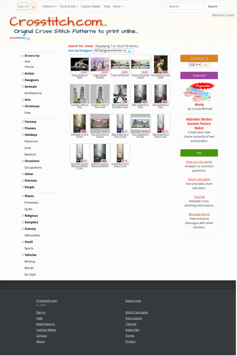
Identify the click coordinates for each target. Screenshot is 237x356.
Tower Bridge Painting (100, 76)
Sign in (22, 6)
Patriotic (31, 181)
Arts (28, 100)
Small (29, 242)
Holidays (31, 135)
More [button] (116, 6)
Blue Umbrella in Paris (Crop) (120, 135)
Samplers (31, 222)
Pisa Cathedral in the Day (140, 135)
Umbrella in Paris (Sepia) (79, 135)
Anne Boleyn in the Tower (160, 76)
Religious (31, 216)
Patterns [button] (48, 6)
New (27, 61)
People (29, 187)
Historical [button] (31, 141)
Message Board (199, 214)
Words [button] (29, 268)
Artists (29, 73)
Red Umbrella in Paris (161, 105)
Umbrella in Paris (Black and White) (100, 164)
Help (107, 6)
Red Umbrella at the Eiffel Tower (120, 105)
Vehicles (30, 255)
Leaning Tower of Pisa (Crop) (100, 105)
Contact (41, 336)
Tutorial (199, 197)
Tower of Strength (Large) (140, 76)
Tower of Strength (120, 75)
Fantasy (30, 122)
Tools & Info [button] (68, 6)
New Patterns (45, 324)
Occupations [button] (33, 167)
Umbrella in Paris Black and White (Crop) (79, 166)
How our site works (199, 162)
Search (212, 6)
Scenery (30, 229)
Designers (32, 80)
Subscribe (132, 330)
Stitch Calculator (199, 179)
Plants (29, 196)
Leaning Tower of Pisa (79, 105)
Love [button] (27, 148)
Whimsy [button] (29, 261)
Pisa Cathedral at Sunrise (100, 135)
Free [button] (27, 113)
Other (29, 174)
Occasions (32, 161)
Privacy (130, 341)
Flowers (30, 128)
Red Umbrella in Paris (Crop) (161, 135)
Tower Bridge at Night (79, 76)
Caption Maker (91, 6)
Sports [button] (29, 248)
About (40, 341)
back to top (133, 301)
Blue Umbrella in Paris (140, 105)
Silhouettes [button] (32, 235)
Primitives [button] (31, 203)
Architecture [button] (33, 93)
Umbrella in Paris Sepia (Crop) (120, 164)
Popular (29, 66)
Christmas (32, 106)
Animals (31, 87)
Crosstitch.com (46, 301)
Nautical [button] (30, 154)
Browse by (32, 56)
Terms (130, 336)
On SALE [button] (30, 275)
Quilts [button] (28, 209)
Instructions (134, 318)
